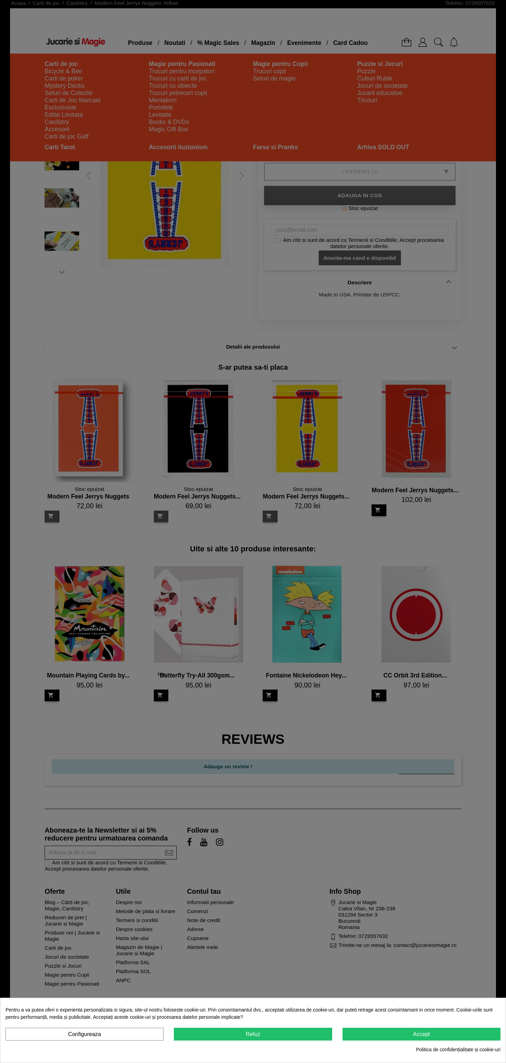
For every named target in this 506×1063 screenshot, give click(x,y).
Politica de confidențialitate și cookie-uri (458, 1049)
